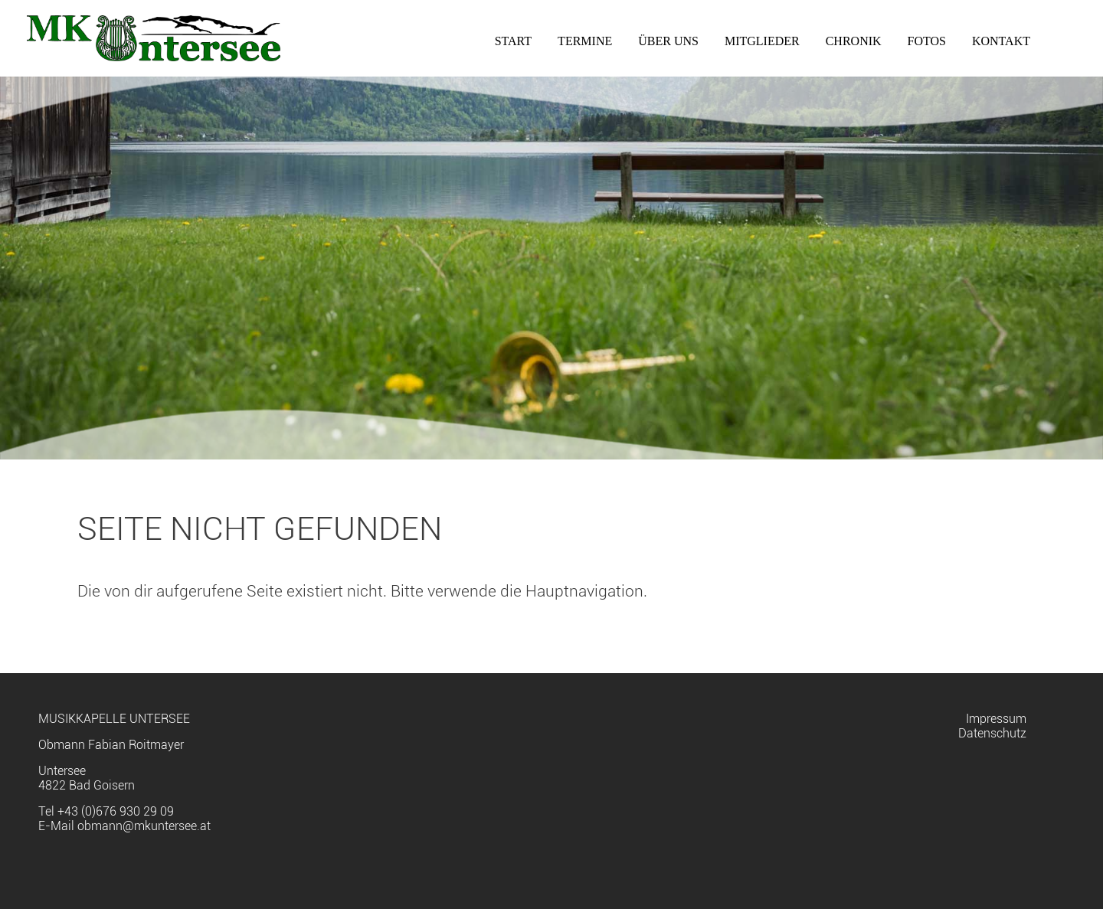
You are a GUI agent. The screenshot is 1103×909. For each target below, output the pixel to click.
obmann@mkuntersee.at (144, 826)
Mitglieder (762, 40)
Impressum (996, 718)
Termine (585, 40)
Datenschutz (992, 733)
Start (513, 40)
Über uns (668, 40)
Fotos (927, 40)
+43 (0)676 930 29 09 (115, 811)
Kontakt (1001, 40)
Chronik (854, 40)
